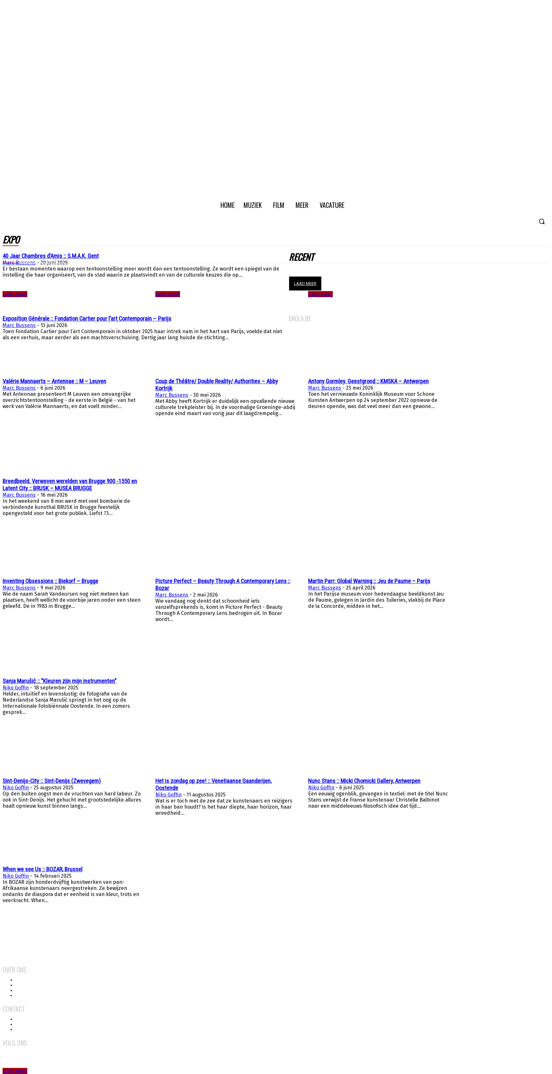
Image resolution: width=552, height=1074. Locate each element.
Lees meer (167, 294)
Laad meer (305, 283)
